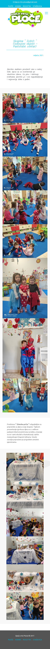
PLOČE (10, 6)
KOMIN (18, 6)
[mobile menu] (46, 13)
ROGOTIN (27, 6)
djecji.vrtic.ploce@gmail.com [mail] (26, 2)
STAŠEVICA (37, 6)
